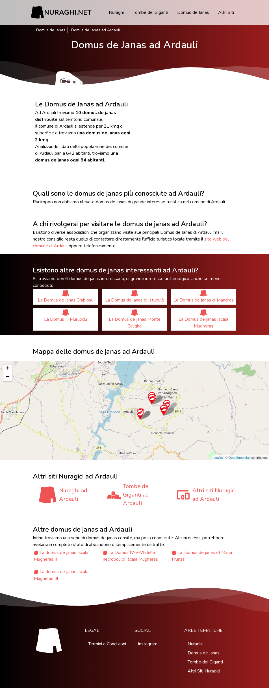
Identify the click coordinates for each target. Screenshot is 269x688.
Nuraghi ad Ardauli (73, 495)
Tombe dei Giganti (150, 12)
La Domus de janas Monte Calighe (134, 319)
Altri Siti (226, 12)
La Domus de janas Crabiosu (66, 296)
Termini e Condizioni (107, 644)
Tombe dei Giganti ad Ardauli (136, 494)
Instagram (147, 644)
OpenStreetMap (240, 457)
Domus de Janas (193, 12)
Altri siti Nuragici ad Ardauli (214, 495)
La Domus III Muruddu (65, 315)
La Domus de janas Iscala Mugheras (203, 319)
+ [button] (8, 368)
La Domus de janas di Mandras (203, 296)
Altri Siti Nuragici (204, 671)
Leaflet (218, 457)
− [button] (8, 377)
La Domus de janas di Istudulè (134, 296)
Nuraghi (116, 12)
